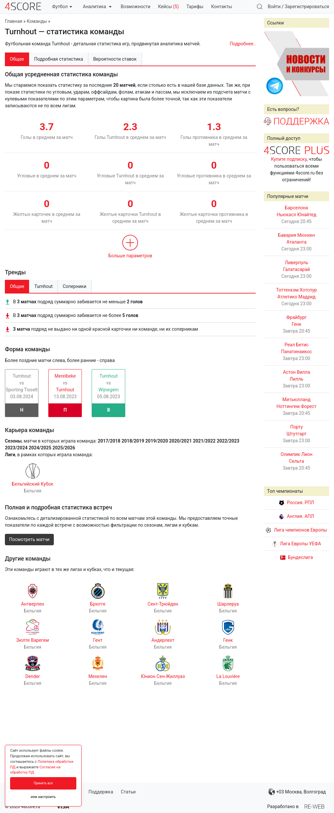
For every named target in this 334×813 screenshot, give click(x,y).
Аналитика (97, 6)
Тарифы (195, 6)
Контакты (221, 6)
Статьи (128, 791)
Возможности (135, 6)
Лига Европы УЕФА (296, 543)
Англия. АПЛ (296, 516)
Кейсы (168, 6)
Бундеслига (296, 557)
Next (320, 63)
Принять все (43, 783)
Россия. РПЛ (296, 502)
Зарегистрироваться (307, 6)
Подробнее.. (243, 43)
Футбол (62, 6)
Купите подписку (289, 159)
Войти (274, 6)
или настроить (43, 797)
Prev (272, 63)
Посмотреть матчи (29, 539)
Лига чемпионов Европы (296, 530)
